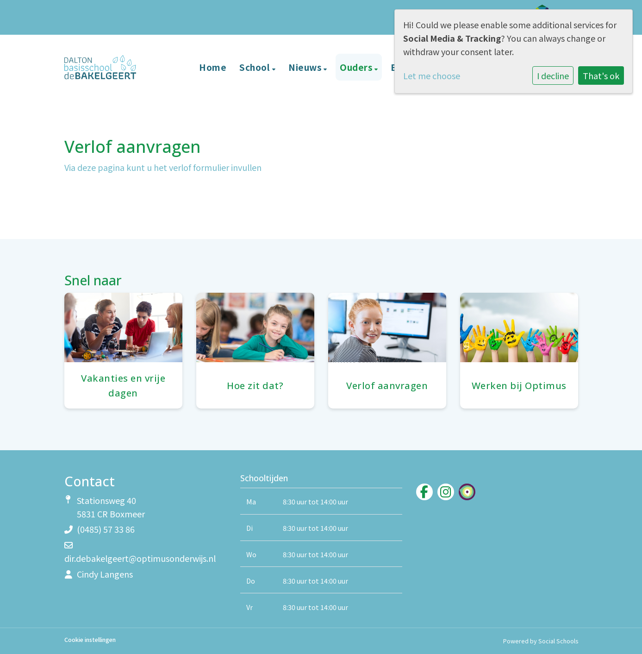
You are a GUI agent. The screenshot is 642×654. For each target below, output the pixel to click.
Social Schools (558, 640)
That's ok (601, 75)
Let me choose (431, 75)
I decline (553, 75)
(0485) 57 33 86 (106, 529)
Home (212, 67)
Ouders (357, 67)
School (255, 67)
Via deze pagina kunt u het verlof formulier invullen (163, 167)
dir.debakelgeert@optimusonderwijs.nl (140, 558)
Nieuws (306, 67)
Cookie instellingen (90, 640)
